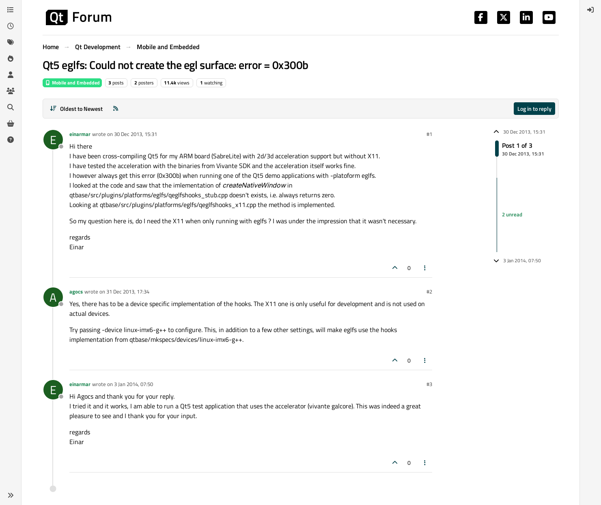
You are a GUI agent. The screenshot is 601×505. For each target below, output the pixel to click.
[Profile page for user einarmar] (53, 139)
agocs (76, 291)
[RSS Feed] (116, 108)
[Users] (10, 74)
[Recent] (10, 25)
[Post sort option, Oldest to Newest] (76, 108)
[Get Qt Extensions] (10, 123)
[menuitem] (590, 9)
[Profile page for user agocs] (53, 297)
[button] (10, 495)
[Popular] (10, 58)
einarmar (79, 134)
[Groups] (10, 90)
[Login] (590, 9)
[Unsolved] (10, 139)
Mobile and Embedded (72, 82)
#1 (429, 134)
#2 (429, 291)
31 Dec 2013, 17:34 (127, 291)
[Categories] (10, 9)
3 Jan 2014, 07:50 (133, 384)
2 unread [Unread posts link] (512, 215)
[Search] (10, 107)
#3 (429, 384)
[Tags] (10, 42)
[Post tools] (425, 267)
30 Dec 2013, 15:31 (135, 134)
